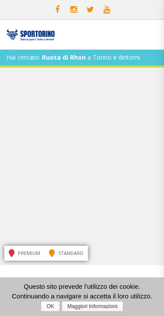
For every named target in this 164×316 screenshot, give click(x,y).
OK (50, 306)
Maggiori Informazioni (92, 306)
